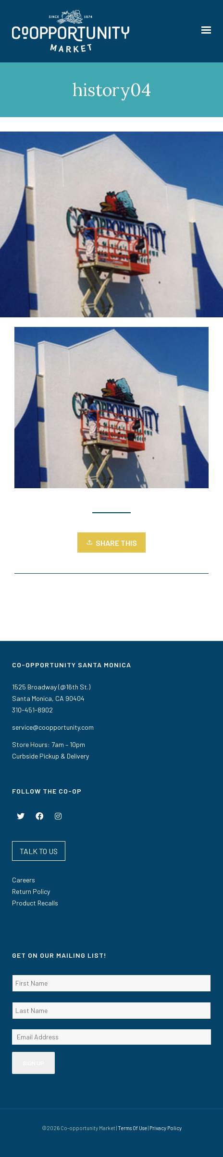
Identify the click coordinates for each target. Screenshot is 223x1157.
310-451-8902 (32, 710)
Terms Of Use (132, 1128)
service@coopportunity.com (53, 727)
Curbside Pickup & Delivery (50, 756)
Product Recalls (35, 903)
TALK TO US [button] (39, 851)
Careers (23, 880)
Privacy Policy (165, 1128)
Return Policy (31, 891)
